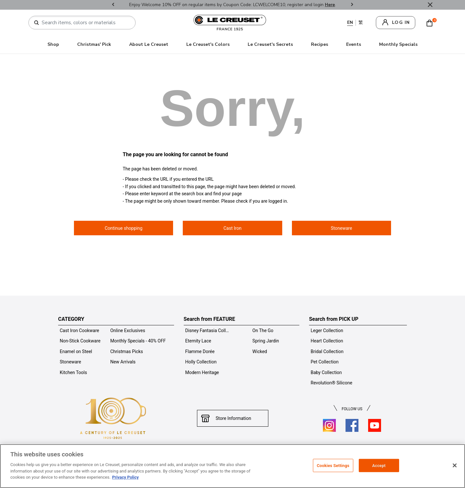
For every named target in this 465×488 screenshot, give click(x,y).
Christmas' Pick (94, 44)
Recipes (319, 44)
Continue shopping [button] (123, 228)
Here (330, 5)
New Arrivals (122, 361)
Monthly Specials (398, 44)
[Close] (455, 465)
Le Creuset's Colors (208, 44)
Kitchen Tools (73, 372)
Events (353, 44)
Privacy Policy (125, 477)
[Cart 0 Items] (431, 22)
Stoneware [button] (341, 228)
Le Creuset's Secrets (270, 44)
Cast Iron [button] (232, 228)
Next (352, 5)
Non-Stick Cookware (80, 340)
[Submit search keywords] (36, 23)
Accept (379, 465)
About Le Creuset (148, 44)
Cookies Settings (333, 465)
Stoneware (70, 361)
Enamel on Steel (76, 351)
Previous (113, 5)
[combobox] (84, 22)
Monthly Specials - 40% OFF (138, 340)
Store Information (233, 418)
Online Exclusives (127, 330)
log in (401, 22)
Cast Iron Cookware (79, 330)
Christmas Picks (126, 351)
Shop (53, 44)
